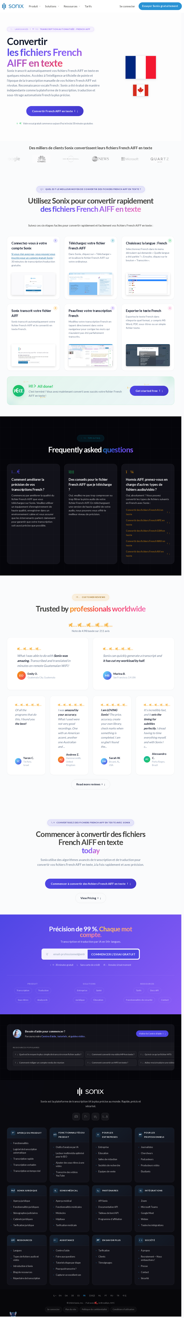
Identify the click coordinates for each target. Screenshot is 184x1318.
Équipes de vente (107, 1172)
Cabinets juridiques (23, 1219)
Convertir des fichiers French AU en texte (148, 512)
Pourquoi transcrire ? (66, 1269)
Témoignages (105, 1263)
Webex (144, 1219)
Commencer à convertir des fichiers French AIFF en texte (91, 883)
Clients (101, 1257)
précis (134, 1102)
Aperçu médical (64, 1201)
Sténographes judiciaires (25, 1213)
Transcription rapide (23, 1159)
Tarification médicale (66, 1225)
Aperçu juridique (21, 1201)
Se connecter (127, 6)
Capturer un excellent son (68, 1275)
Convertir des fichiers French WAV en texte (148, 543)
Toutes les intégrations (152, 1225)
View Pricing (90, 898)
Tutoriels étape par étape (68, 1263)
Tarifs (88, 6)
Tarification (104, 1251)
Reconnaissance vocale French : (39, 85)
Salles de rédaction (107, 1159)
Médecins (61, 1213)
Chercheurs (147, 1153)
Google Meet (147, 1213)
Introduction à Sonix (23, 1266)
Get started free (149, 390)
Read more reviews (90, 784)
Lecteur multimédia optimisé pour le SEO (70, 1155)
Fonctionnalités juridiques (26, 1207)
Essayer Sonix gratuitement (160, 6)
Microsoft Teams (149, 1207)
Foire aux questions (65, 1257)
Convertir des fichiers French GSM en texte (148, 532)
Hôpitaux (60, 1219)
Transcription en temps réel (26, 1171)
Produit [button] (33, 6)
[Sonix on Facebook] (76, 1117)
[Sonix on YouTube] (105, 1117)
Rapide (125, 1102)
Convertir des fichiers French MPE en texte (148, 522)
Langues (17, 1251)
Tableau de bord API (108, 1213)
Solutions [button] (50, 6)
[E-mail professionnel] (69, 954)
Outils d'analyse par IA (67, 1147)
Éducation (103, 1153)
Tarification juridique (23, 1225)
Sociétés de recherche (109, 1165)
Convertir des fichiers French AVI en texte (148, 553)
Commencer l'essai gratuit (113, 954)
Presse (144, 1266)
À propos (145, 1251)
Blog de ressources (22, 1272)
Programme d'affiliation (110, 1219)
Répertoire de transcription (26, 1278)
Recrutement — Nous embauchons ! (151, 1259)
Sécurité (145, 1278)
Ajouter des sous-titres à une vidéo (70, 1165)
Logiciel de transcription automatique (25, 1151)
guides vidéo (78, 1037)
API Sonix (102, 1201)
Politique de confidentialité (94, 1310)
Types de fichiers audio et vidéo (26, 1259)
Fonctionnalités (20, 1143)
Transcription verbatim (24, 1165)
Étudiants (145, 1172)
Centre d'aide (48, 1037)
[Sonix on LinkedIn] (95, 1117)
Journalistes (147, 1147)
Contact (145, 1272)
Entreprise (103, 1147)
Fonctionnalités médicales (69, 1207)
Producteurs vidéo (150, 1165)
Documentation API (108, 1207)
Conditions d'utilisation (123, 1310)
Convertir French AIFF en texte (55, 111)
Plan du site (70, 1310)
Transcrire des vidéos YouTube (67, 1174)
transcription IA (81, 1102)
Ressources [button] (70, 6)
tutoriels (62, 1037)
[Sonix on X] (86, 1117)
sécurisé (90, 1106)
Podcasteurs (147, 1159)
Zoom (144, 1201)
